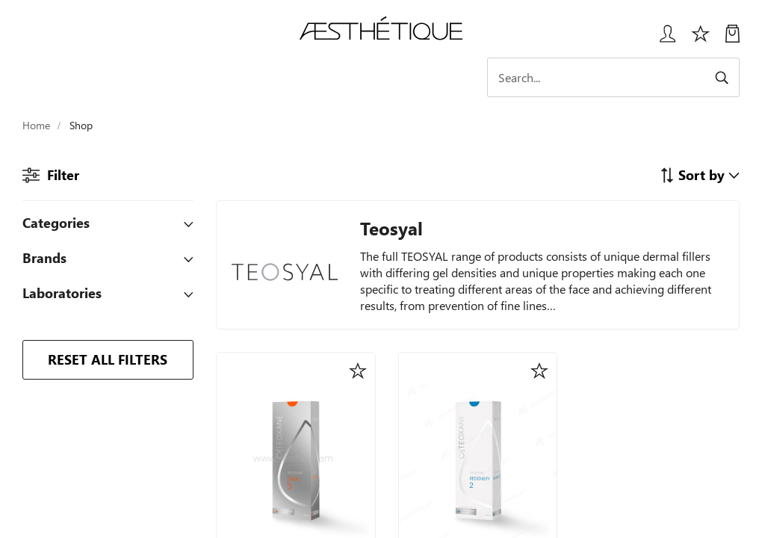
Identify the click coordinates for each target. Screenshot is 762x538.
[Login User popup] (662, 39)
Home (36, 125)
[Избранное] (700, 39)
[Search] (621, 77)
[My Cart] (732, 39)
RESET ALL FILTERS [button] (107, 359)
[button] (700, 174)
